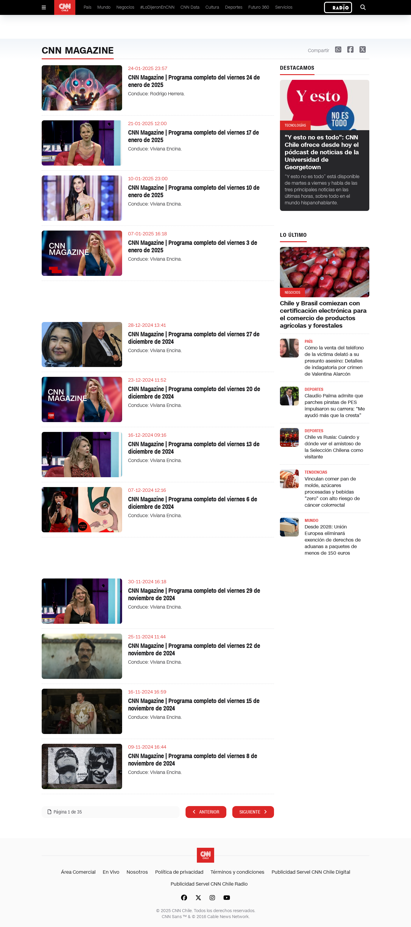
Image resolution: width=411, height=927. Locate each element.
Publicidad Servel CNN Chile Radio (209, 884)
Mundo (103, 7)
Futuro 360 (258, 7)
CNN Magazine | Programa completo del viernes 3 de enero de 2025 (192, 246)
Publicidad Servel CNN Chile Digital (311, 872)
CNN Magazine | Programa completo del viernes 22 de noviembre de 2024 (194, 649)
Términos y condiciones (237, 872)
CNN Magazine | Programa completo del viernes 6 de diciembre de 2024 (192, 503)
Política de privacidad (179, 872)
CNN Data (190, 7)
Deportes (233, 7)
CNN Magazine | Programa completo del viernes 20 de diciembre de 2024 (194, 393)
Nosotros (137, 872)
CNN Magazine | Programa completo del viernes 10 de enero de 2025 (193, 191)
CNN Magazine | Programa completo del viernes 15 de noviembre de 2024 (193, 705)
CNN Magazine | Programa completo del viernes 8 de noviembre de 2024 (192, 760)
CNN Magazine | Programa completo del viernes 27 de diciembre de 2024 (193, 338)
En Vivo (111, 872)
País (87, 7)
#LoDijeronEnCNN (157, 7)
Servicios (283, 7)
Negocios (125, 7)
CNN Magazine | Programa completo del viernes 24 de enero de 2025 (194, 81)
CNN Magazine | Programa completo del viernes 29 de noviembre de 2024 (194, 594)
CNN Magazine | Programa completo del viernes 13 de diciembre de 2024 (193, 448)
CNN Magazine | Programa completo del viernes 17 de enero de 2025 (193, 136)
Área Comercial (78, 872)
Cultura (212, 7)
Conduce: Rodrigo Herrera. (156, 93)
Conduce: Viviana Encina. (155, 148)
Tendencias (316, 472)
